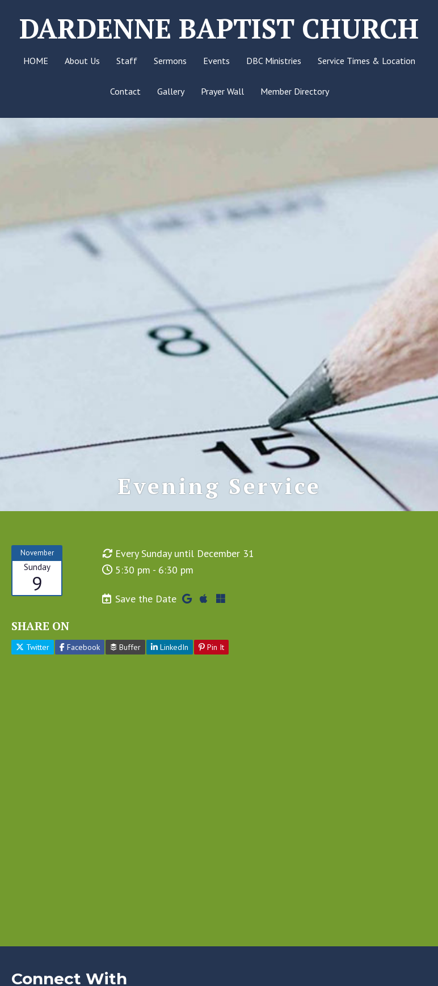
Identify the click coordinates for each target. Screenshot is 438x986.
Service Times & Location (366, 60)
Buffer (125, 648)
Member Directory (294, 91)
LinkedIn (169, 648)
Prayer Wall (222, 91)
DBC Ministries (273, 60)
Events (216, 60)
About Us (82, 60)
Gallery (170, 91)
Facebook (80, 648)
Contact (125, 91)
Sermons (170, 60)
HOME (35, 60)
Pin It (211, 648)
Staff (126, 60)
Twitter (32, 648)
